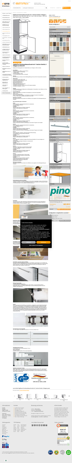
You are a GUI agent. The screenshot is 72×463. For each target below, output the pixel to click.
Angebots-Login (5, 410)
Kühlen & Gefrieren (6, 66)
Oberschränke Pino (6, 29)
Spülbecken (46, 416)
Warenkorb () (67, 7)
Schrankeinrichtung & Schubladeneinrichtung (6, 75)
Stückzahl (51, 209)
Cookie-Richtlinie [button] (29, 230)
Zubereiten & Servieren (5, 85)
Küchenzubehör (5, 77)
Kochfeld (41, 416)
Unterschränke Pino (6, 27)
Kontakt (3, 407)
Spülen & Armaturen (6, 54)
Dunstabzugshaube (34, 416)
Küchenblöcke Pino (6, 40)
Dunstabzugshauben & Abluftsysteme (6, 57)
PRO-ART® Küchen (6, 17)
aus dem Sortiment (24, 390)
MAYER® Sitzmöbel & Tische (6, 69)
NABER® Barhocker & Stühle (6, 72)
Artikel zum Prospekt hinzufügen (54, 17)
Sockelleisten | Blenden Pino (6, 38)
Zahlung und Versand (6, 411)
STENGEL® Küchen (6, 15)
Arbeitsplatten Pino (6, 35)
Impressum (4, 413)
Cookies (9, 415)
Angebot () (58, 7)
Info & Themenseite (6, 92)
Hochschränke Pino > (20, 12)
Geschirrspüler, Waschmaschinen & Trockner (6, 63)
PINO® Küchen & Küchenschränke (5, 25)
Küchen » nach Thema (6, 13)
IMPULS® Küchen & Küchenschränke (6, 22)
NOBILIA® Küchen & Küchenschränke (6, 45)
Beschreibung (17, 62)
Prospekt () (52, 7)
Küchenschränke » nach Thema (6, 52)
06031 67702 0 (37, 408)
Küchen (5, 5)
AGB (3, 414)
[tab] (6, 13)
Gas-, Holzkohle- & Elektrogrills (6, 88)
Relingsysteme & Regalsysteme (5, 80)
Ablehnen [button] (28, 242)
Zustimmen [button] (43, 242)
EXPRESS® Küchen (6, 47)
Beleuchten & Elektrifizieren (5, 82)
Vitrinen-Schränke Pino (6, 42)
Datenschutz (4, 415)
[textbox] (33, 8)
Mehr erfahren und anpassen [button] (36, 245)
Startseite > (14, 12)
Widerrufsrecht (7, 414)
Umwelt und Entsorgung (4, 417)
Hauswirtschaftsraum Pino (6, 33)
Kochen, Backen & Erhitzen (5, 60)
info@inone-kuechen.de (38, 411)
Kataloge (3, 408)
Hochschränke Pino (6, 31)
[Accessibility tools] (6, 460)
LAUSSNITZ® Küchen (6, 19)
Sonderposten (5, 90)
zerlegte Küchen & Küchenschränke (6, 49)
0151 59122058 (38, 410)
